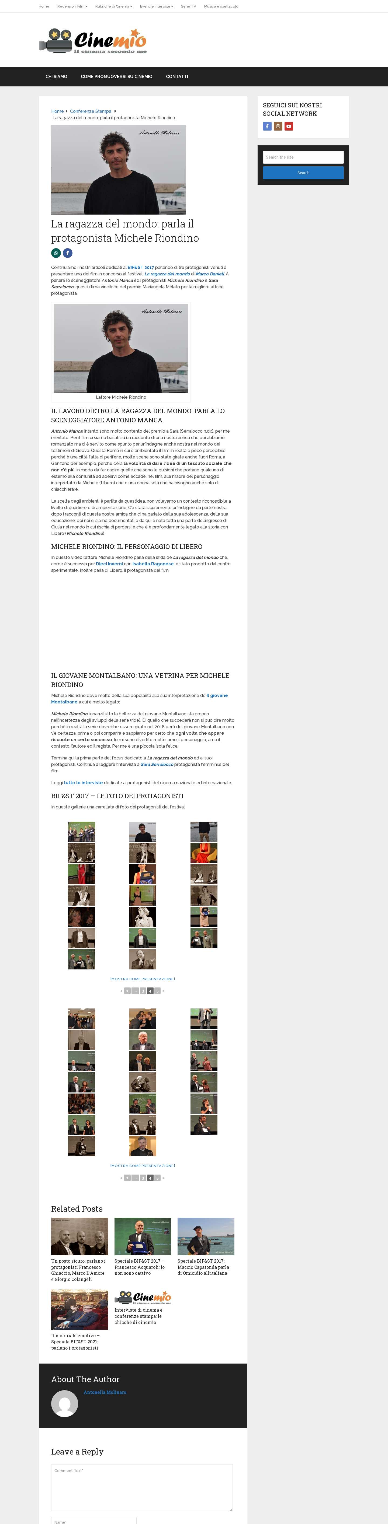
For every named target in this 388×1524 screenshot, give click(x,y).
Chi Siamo (56, 76)
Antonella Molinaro (105, 1392)
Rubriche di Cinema (112, 6)
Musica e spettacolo (221, 6)
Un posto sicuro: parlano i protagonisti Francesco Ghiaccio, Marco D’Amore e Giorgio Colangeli (78, 1270)
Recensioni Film (71, 6)
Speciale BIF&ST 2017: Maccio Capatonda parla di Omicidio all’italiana (203, 1267)
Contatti (177, 76)
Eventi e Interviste (155, 6)
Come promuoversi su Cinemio (117, 76)
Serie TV (188, 6)
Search (303, 173)
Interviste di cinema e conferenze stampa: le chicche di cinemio (138, 1316)
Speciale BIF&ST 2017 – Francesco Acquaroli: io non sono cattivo (140, 1267)
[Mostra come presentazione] (142, 979)
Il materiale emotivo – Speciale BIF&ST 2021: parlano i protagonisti (75, 1341)
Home (44, 6)
